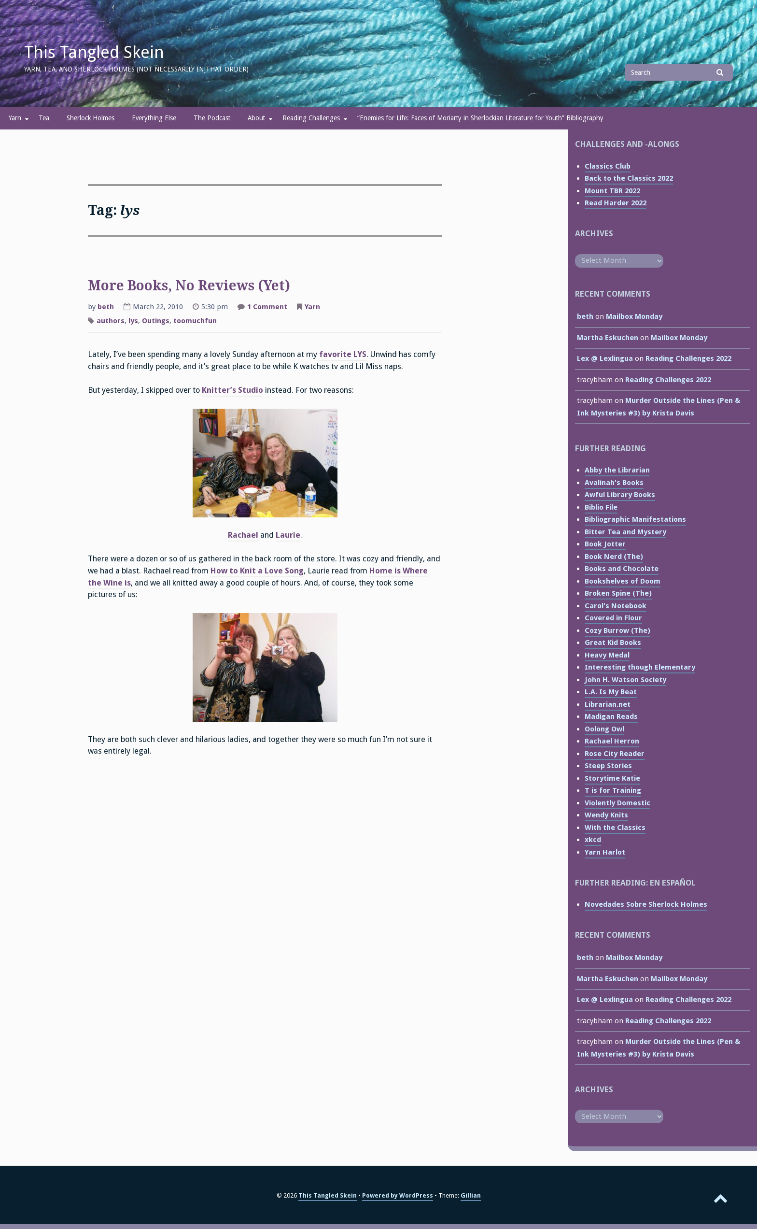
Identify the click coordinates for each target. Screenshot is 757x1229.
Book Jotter (605, 544)
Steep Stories (608, 765)
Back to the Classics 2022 (629, 178)
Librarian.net (608, 704)
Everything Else (154, 118)
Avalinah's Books (614, 482)
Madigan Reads (611, 716)
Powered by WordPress (397, 1195)
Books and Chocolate (622, 568)
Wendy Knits (606, 815)
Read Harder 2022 (615, 203)
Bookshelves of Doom (622, 581)
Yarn (15, 118)
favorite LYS (342, 354)
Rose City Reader (615, 753)
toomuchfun (195, 320)
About (256, 118)
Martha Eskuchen (607, 337)
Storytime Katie (612, 778)
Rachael (243, 535)
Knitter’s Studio (232, 390)
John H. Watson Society (625, 679)
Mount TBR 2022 (612, 190)
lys (133, 320)
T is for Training (613, 790)
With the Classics (615, 827)
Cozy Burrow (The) (617, 630)
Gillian (471, 1195)
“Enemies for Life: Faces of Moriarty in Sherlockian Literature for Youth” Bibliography (480, 118)
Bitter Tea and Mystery (625, 532)
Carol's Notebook (615, 605)
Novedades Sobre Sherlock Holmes (646, 904)
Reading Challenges (311, 118)
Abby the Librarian (617, 470)
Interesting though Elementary (640, 667)
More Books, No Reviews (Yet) (189, 286)
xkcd (593, 839)
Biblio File (601, 507)
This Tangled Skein (94, 52)
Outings (155, 320)
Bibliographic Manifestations (635, 519)
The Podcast (212, 118)
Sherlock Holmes (90, 118)
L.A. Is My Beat (611, 691)
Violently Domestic (617, 803)
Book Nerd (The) (614, 556)
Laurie (288, 535)
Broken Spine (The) (618, 593)
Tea (44, 118)
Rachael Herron (612, 741)
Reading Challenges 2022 (688, 358)
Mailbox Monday (634, 316)
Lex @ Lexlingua (605, 358)
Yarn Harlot (605, 852)
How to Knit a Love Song (257, 570)
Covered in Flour (613, 618)
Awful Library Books (620, 494)
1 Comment (267, 307)
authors (111, 320)
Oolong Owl (604, 729)
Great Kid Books (613, 642)
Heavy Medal (607, 655)
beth (106, 306)
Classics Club (608, 166)
